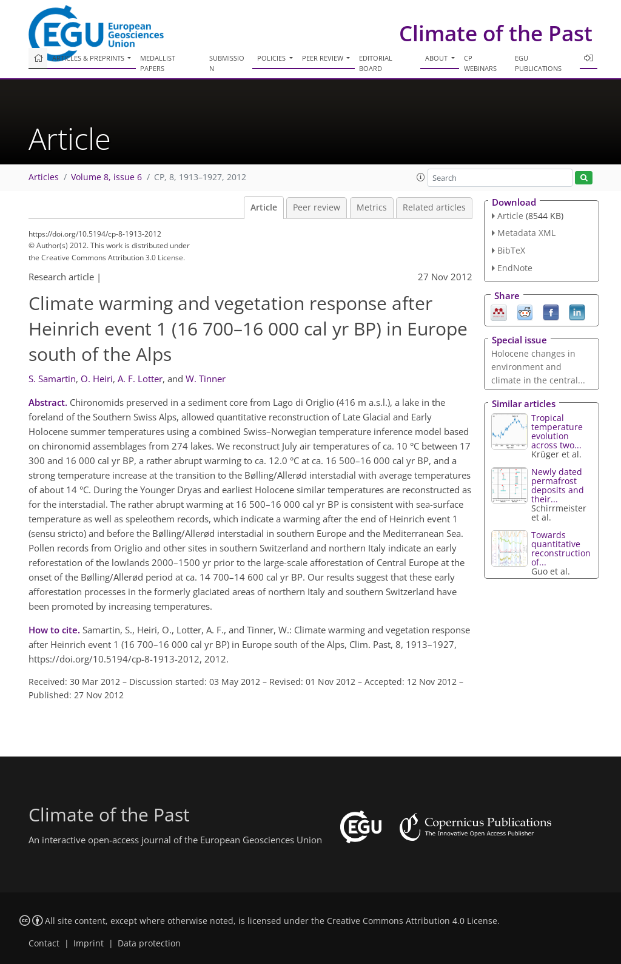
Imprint (88, 943)
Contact (44, 943)
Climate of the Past (495, 33)
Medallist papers (157, 63)
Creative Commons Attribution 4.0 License (412, 920)
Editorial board (375, 63)
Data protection (149, 943)
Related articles (434, 207)
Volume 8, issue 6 (106, 177)
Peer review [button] (323, 57)
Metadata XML (526, 232)
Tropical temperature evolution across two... (557, 431)
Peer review (316, 207)
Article (263, 207)
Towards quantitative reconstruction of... (561, 548)
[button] (421, 177)
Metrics (372, 207)
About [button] (437, 57)
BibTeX (511, 250)
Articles (44, 177)
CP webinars (480, 63)
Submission (226, 63)
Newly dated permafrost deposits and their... (557, 485)
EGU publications (538, 63)
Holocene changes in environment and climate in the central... (538, 367)
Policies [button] (272, 57)
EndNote (514, 268)
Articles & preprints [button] (89, 57)
